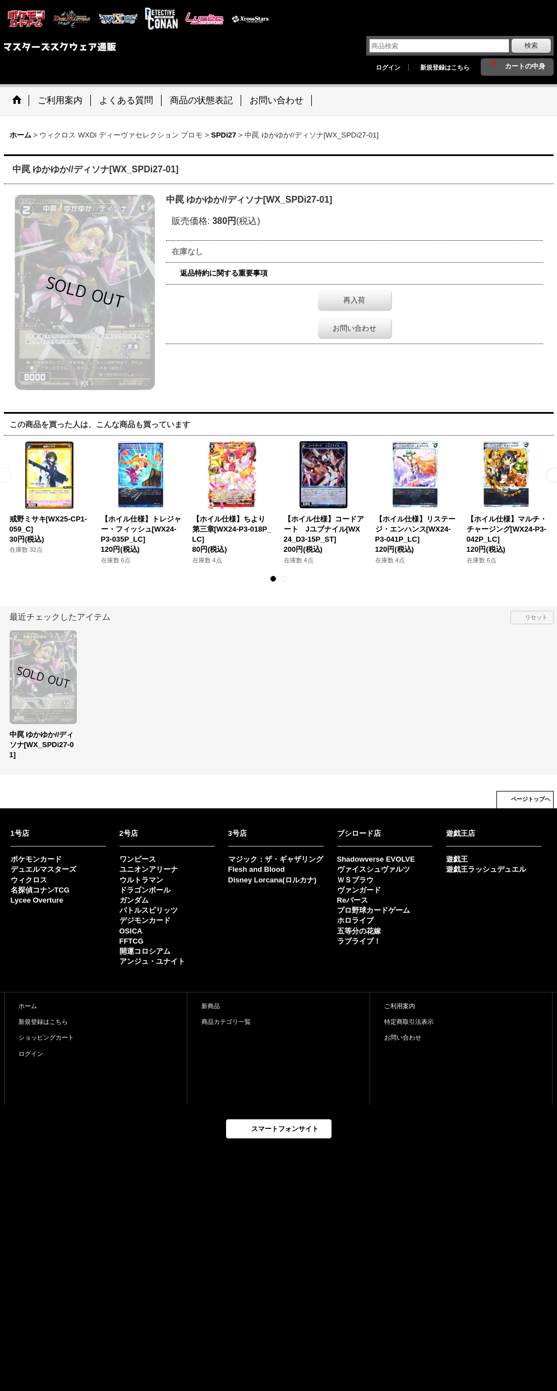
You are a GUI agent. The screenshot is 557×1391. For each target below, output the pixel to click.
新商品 (210, 1006)
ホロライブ (355, 920)
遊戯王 (457, 859)
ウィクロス (29, 880)
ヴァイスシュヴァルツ (373, 869)
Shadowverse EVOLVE (376, 859)
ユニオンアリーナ (148, 869)
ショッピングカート (46, 1037)
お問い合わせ (354, 328)
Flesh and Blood (256, 869)
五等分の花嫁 (359, 931)
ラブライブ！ (359, 941)
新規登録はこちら (444, 67)
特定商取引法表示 (409, 1021)
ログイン (388, 67)
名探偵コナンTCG (40, 890)
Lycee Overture (37, 900)
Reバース (353, 900)
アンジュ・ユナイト (152, 961)
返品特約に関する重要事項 (224, 273)
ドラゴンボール (145, 890)
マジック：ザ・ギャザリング (275, 859)
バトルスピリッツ (148, 910)
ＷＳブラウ (355, 880)
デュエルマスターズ (43, 869)
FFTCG (131, 941)
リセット (536, 617)
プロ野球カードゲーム (373, 910)
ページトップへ (530, 799)
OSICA (130, 931)
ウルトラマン (141, 880)
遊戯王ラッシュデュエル (486, 869)
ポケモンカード (36, 859)
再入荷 (354, 300)
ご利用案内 (399, 1006)
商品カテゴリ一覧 (226, 1021)
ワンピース (137, 859)
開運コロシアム (145, 951)
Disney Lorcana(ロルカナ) (272, 880)
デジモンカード (145, 920)
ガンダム (134, 900)
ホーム (28, 1006)
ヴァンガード (359, 890)
